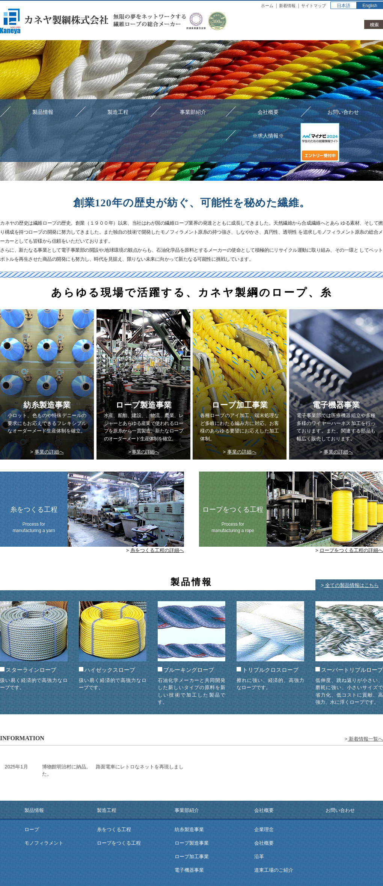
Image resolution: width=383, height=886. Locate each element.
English (369, 5)
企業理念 (264, 829)
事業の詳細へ (49, 452)
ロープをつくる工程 (119, 843)
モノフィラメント (43, 843)
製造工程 (117, 112)
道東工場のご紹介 (273, 870)
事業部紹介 (193, 112)
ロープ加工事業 (192, 856)
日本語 (343, 5)
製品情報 (42, 112)
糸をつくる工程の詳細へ (157, 550)
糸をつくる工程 (114, 829)
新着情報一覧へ (365, 739)
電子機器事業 (189, 870)
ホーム (267, 5)
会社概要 (268, 112)
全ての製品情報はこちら (351, 585)
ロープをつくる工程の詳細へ (351, 550)
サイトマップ (313, 5)
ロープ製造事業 (192, 843)
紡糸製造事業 (189, 829)
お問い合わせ (343, 112)
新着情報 (287, 5)
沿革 (259, 856)
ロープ (31, 829)
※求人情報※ (268, 136)
